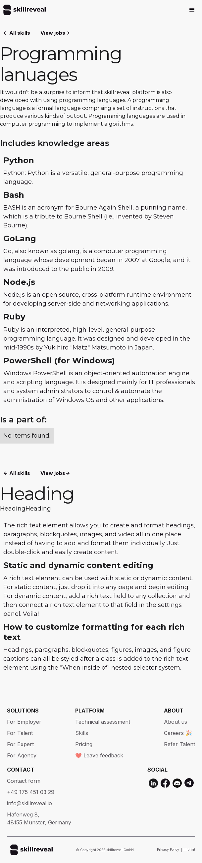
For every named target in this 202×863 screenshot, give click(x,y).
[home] (23, 10)
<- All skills (16, 33)
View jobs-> (55, 33)
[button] (192, 10)
